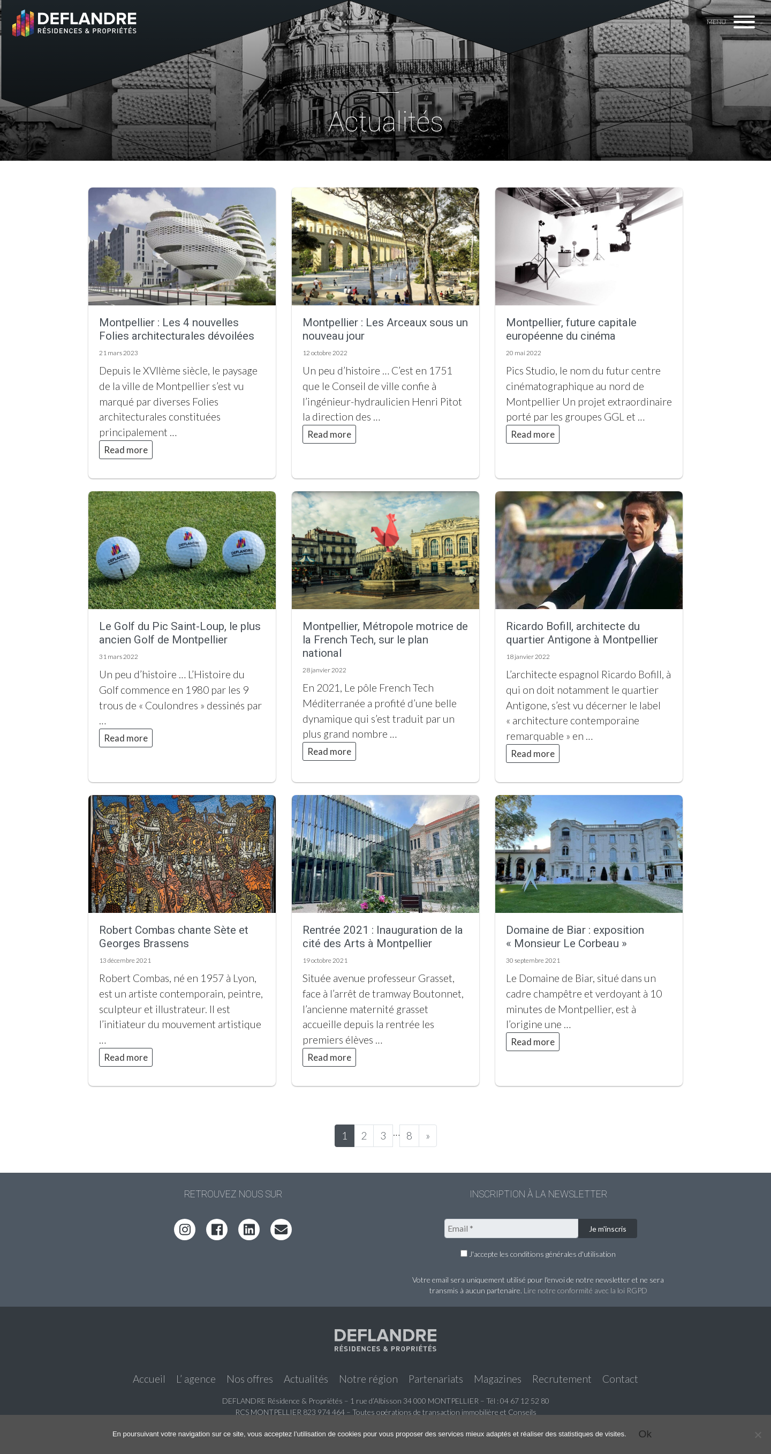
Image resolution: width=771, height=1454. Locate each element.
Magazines (497, 1379)
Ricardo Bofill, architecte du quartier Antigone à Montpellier (582, 633)
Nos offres (249, 1379)
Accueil (149, 1379)
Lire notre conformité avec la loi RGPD (585, 1290)
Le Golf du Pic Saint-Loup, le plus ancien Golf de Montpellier (180, 633)
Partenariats (436, 1379)
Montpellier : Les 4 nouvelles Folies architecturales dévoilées (176, 329)
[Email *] (511, 1228)
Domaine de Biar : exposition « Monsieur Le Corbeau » (575, 937)
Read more (126, 449)
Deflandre (75, 22)
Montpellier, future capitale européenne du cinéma (571, 329)
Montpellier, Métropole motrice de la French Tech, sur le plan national (385, 639)
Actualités (306, 1379)
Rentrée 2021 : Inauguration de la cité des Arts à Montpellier (383, 937)
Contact (620, 1379)
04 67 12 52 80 (524, 1400)
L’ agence (196, 1379)
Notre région (368, 1379)
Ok (645, 1434)
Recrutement (562, 1379)
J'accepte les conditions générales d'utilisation (538, 1253)
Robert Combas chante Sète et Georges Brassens (173, 937)
